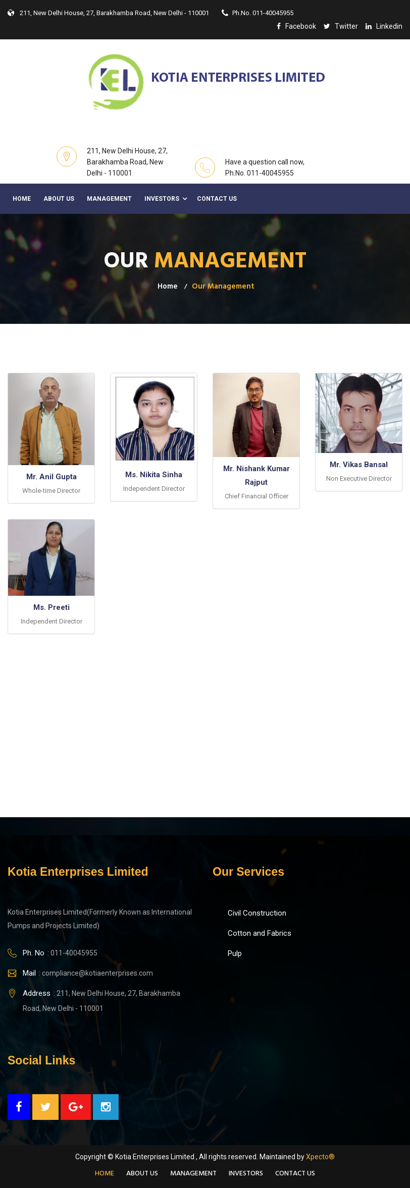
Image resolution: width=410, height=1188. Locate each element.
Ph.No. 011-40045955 (257, 13)
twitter (341, 26)
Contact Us (217, 198)
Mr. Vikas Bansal (359, 464)
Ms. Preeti (51, 607)
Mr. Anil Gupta (51, 476)
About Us (58, 198)
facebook (296, 26)
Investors (161, 198)
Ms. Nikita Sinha (153, 474)
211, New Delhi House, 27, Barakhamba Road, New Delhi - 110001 (108, 13)
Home (22, 198)
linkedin (384, 26)
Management (109, 198)
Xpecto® (320, 1157)
